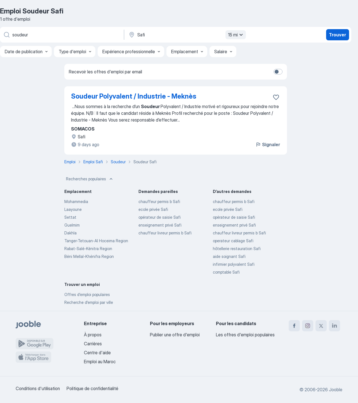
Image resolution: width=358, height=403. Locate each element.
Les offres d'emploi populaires (245, 334)
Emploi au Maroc (100, 361)
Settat (70, 217)
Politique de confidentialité (92, 388)
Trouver (337, 35)
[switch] (278, 71)
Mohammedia (76, 201)
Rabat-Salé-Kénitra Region (88, 248)
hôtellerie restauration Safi (237, 248)
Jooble (335, 389)
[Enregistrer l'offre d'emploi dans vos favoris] (276, 97)
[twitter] (321, 325)
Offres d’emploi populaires (87, 294)
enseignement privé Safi (160, 225)
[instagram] (307, 325)
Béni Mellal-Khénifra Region (89, 256)
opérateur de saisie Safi (159, 217)
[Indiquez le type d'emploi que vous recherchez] (61, 35)
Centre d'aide (97, 352)
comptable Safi (226, 272)
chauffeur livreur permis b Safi (165, 232)
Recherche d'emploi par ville (88, 302)
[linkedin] (334, 325)
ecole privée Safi (153, 209)
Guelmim (72, 225)
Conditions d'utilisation (38, 388)
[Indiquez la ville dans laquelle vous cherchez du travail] (186, 35)
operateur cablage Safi (233, 240)
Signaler (267, 144)
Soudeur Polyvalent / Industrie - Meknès (133, 96)
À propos (93, 334)
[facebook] (294, 325)
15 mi (236, 34)
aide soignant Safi (229, 256)
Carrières (93, 343)
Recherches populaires (90, 179)
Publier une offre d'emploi (175, 334)
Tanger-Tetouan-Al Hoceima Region (96, 240)
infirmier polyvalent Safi (234, 264)
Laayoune (73, 209)
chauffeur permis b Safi (159, 201)
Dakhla (70, 232)
